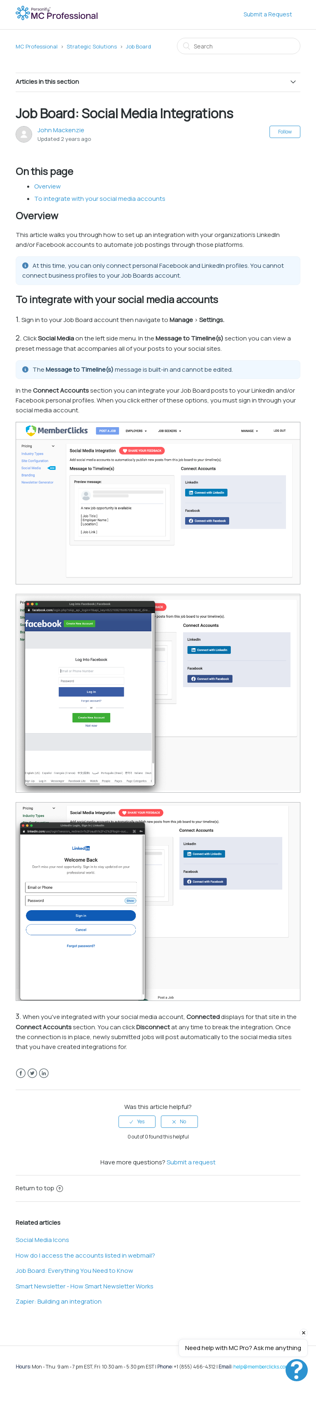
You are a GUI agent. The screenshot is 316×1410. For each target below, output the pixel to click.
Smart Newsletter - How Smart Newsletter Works (84, 1286)
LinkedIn (44, 1073)
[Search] (238, 46)
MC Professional (37, 46)
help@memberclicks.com (261, 1366)
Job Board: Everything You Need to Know (74, 1270)
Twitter (32, 1073)
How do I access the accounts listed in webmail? (85, 1255)
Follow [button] (285, 131)
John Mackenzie (60, 130)
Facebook (21, 1073)
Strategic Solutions (92, 46)
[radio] (137, 1122)
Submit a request (191, 1162)
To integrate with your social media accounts (99, 198)
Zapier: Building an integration (59, 1301)
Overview (47, 186)
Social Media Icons (42, 1239)
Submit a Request (268, 14)
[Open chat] (297, 1370)
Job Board (138, 46)
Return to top (39, 1188)
